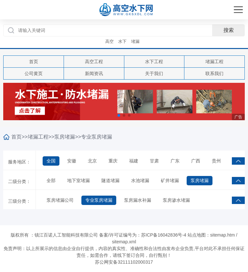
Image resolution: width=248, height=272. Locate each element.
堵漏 (135, 41)
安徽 (71, 160)
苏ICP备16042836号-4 (163, 235)
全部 (51, 180)
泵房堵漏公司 (60, 200)
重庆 (113, 160)
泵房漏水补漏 (137, 200)
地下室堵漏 (78, 180)
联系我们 (214, 73)
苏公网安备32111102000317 (124, 262)
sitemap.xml (124, 241)
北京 (92, 160)
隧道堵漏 (110, 180)
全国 (51, 160)
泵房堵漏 (64, 137)
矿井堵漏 (170, 180)
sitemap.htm (222, 235)
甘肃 (154, 160)
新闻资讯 (94, 73)
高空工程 (94, 61)
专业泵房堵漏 (96, 137)
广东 (175, 160)
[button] (119, 115)
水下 (122, 41)
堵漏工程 (214, 61)
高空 (109, 41)
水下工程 (154, 61)
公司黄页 (34, 73)
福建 (133, 160)
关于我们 (154, 73)
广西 (195, 160)
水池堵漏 (140, 180)
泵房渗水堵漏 (176, 200)
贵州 (216, 160)
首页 (33, 61)
